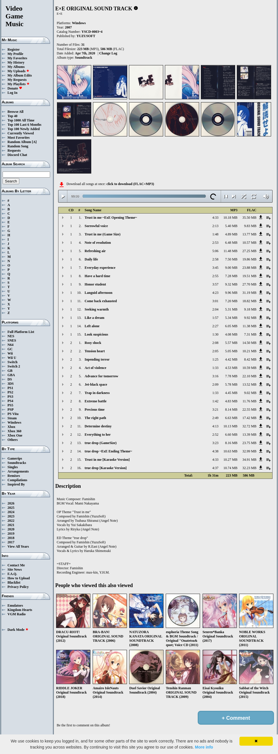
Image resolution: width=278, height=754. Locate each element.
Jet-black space (96, 384)
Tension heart (95, 351)
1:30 (215, 334)
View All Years (18, 546)
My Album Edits (19, 75)
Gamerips (14, 458)
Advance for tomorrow (101, 376)
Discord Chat (17, 155)
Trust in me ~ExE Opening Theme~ (111, 218)
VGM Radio (16, 614)
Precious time (94, 410)
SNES (11, 340)
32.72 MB (249, 426)
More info (204, 747)
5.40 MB (231, 226)
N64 (10, 345)
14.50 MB (249, 343)
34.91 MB (249, 460)
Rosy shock (93, 343)
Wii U (11, 358)
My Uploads (18, 71)
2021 (10, 525)
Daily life (91, 259)
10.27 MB (230, 460)
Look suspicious (96, 334)
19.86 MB (249, 259)
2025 (10, 508)
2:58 (215, 259)
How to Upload (18, 578)
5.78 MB (231, 384)
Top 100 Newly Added (23, 129)
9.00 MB (231, 268)
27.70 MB (249, 284)
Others (12, 440)
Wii (10, 353)
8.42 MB (250, 359)
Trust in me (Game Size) (102, 234)
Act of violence (95, 368)
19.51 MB (249, 276)
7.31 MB (250, 334)
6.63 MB (231, 418)
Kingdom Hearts (19, 610)
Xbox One (14, 435)
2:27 (215, 326)
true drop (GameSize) (101, 443)
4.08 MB (231, 334)
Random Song (17, 146)
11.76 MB (249, 401)
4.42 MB (231, 359)
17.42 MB (249, 418)
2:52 (215, 435)
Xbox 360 (14, 431)
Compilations (17, 480)
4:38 (215, 451)
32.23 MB (249, 468)
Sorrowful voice (96, 226)
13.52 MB (249, 384)
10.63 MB (230, 451)
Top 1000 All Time (20, 120)
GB (9, 371)
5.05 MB (231, 351)
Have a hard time (97, 276)
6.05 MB (231, 326)
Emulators (15, 605)
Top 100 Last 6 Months (24, 125)
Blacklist (13, 582)
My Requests (16, 80)
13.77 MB (249, 234)
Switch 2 (13, 366)
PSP (10, 410)
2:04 (215, 309)
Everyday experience (100, 268)
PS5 (10, 405)
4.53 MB (231, 368)
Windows (14, 422)
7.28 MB (231, 276)
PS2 (10, 392)
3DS (10, 384)
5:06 (215, 251)
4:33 (215, 218)
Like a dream (94, 318)
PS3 (10, 397)
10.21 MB (249, 351)
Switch (12, 362)
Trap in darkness (97, 393)
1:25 (215, 359)
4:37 (215, 468)
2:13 (215, 226)
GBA (11, 375)
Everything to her (98, 435)
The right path (95, 418)
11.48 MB (230, 251)
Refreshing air (95, 251)
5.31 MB (231, 309)
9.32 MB (231, 284)
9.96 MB (231, 293)
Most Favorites (18, 138)
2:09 (215, 384)
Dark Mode (17, 630)
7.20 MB (231, 301)
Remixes (13, 476)
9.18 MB (250, 309)
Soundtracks (16, 463)
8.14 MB (231, 410)
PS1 (10, 388)
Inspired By (16, 484)
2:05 (215, 351)
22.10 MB (249, 376)
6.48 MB (231, 243)
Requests (14, 150)
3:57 (215, 284)
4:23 (215, 293)
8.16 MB (231, 443)
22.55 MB (249, 410)
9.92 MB (250, 318)
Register (13, 49)
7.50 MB (231, 259)
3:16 (215, 376)
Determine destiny (98, 426)
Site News (14, 570)
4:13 (215, 426)
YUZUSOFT (86, 36)
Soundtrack (83, 58)
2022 (10, 521)
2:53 (215, 243)
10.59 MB (249, 368)
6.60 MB (231, 435)
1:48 (215, 234)
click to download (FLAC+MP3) (130, 184)
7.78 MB (231, 376)
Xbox (11, 427)
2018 (10, 538)
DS (9, 379)
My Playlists (18, 84)
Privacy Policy (18, 587)
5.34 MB (231, 318)
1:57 (215, 318)
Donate (14, 88)
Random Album (19, 142)
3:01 (215, 301)
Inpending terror (97, 359)
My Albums (16, 67)
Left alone (92, 326)
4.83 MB (231, 401)
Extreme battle (95, 401)
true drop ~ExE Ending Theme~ (108, 451)
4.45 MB (231, 393)
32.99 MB (249, 451)
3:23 (215, 443)
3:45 (215, 268)
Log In (12, 93)
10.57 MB (249, 243)
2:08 (215, 343)
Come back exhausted (101, 301)
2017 (10, 542)
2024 (10, 512)
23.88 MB (249, 268)
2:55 (215, 276)
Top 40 (12, 116)
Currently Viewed (20, 133)
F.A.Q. (12, 574)
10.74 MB (230, 468)
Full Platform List (20, 332)
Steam (12, 418)
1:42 (215, 401)
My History (15, 62)
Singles (12, 467)
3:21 (215, 410)
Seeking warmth (97, 309)
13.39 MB (249, 435)
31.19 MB (249, 293)
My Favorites (17, 58)
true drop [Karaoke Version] (106, 468)
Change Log (108, 53)
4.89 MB (231, 234)
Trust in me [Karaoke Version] (107, 460)
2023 (10, 516)
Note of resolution (98, 243)
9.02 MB (250, 393)
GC (10, 349)
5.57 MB (231, 343)
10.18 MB (230, 218)
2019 (10, 534)
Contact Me (16, 565)
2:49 (215, 418)
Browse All (15, 112)
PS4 (10, 401)
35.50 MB (249, 218)
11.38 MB (249, 326)
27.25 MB (249, 251)
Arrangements (18, 471)
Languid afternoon (98, 293)
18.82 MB (249, 301)
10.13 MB (230, 426)
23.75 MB (249, 443)
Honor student (95, 284)
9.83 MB (250, 226)
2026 (10, 503)
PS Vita (12, 414)
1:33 (215, 368)
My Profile (15, 54)
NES (10, 336)
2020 (10, 529)
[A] (34, 142)
